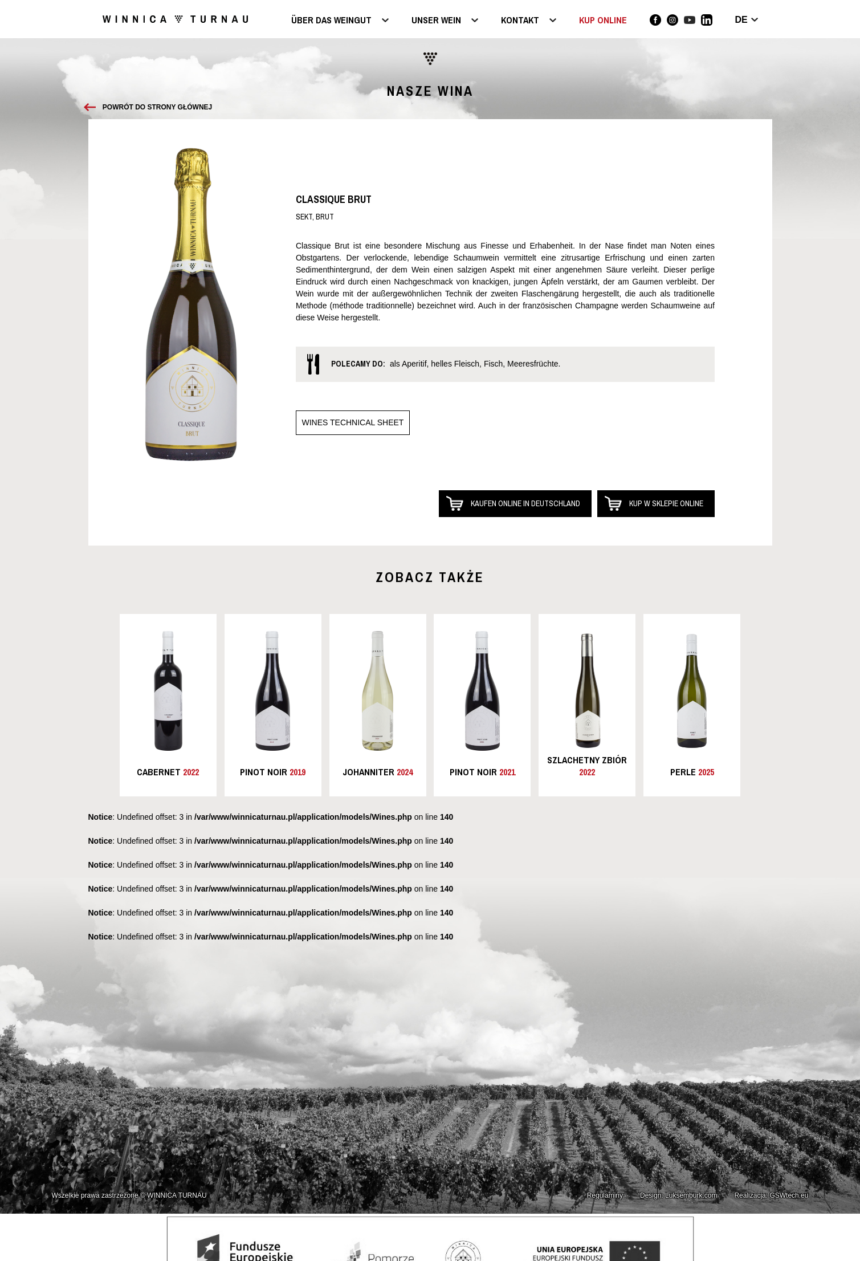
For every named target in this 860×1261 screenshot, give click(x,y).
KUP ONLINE (603, 20)
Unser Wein (436, 20)
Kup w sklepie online (666, 503)
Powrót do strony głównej (157, 107)
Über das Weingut (331, 20)
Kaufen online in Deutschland (525, 503)
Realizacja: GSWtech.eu (771, 1195)
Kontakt (520, 20)
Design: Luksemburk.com (678, 1195)
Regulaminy (605, 1195)
